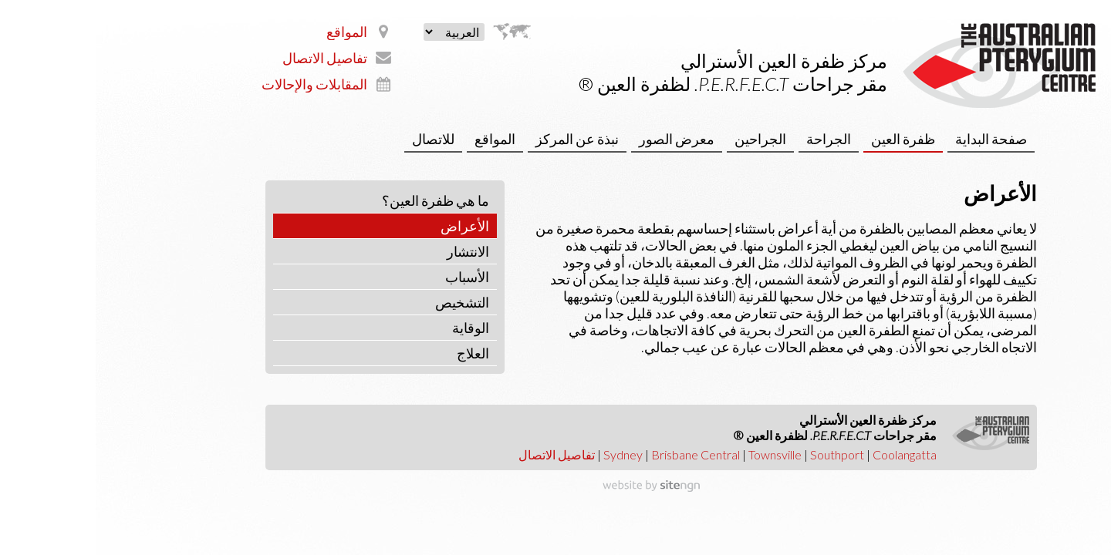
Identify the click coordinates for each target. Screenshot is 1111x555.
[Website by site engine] (555, 486)
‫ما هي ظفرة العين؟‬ (339, 200)
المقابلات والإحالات (219, 84)
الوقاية (374, 327)
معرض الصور (581, 138)
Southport (741, 454)
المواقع (251, 31)
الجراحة (733, 138)
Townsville (679, 454)
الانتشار (372, 251)
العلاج (377, 353)
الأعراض (369, 225)
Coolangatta (809, 454)
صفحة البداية (895, 138)
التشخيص (366, 302)
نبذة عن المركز (481, 138)
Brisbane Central (600, 454)
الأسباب (371, 276)
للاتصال (337, 138)
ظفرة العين (807, 138)
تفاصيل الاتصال (229, 57)
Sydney (527, 454)
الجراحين (665, 138)
